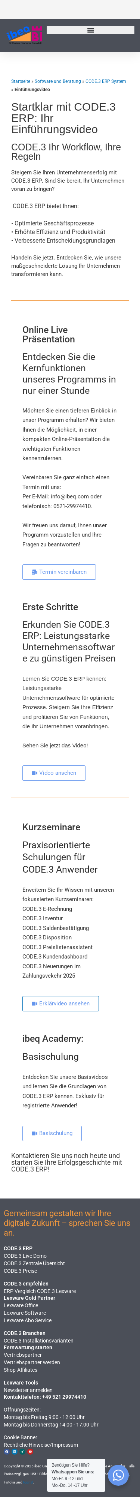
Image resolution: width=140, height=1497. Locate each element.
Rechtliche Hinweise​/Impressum (41, 1445)
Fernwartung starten (28, 1347)
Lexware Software (25, 1313)
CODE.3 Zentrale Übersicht (34, 1263)
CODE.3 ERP (18, 1248)
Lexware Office (21, 1305)
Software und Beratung (58, 81)
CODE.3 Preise (20, 1271)
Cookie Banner (20, 1437)
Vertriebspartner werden (32, 1362)
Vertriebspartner (23, 1355)
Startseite (20, 81)
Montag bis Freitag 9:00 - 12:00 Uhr (44, 1417)
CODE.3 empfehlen (26, 1284)
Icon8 (28, 1482)
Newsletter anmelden (28, 1390)
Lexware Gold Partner (29, 1298)
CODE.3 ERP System (105, 81)
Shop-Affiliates (20, 1370)
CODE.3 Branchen (25, 1333)
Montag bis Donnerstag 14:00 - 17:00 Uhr (51, 1425)
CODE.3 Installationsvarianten (39, 1341)
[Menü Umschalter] (90, 30)
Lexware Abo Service (28, 1320)
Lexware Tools (21, 1383)
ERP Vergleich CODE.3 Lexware (40, 1291)
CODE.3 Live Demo (25, 1256)
